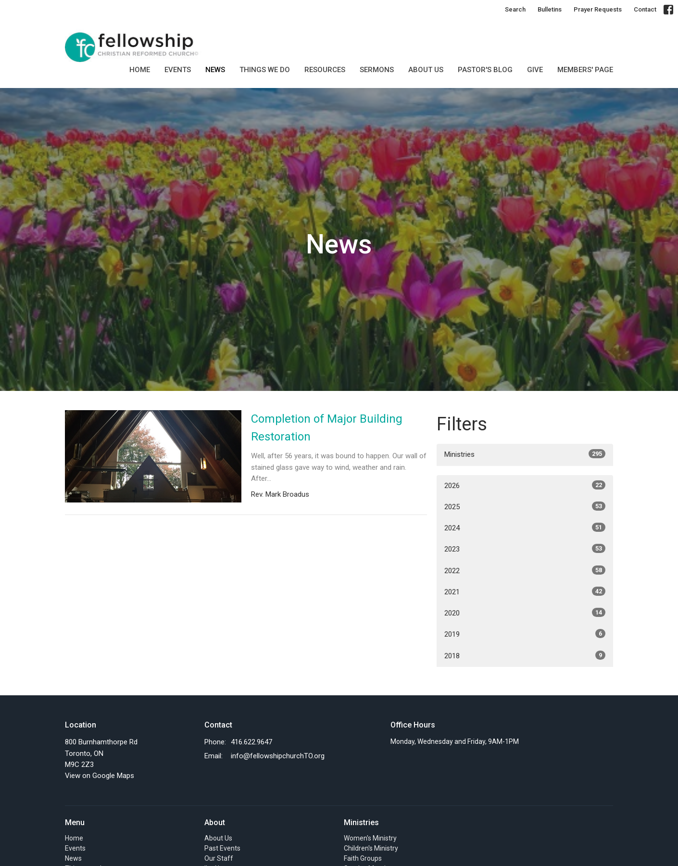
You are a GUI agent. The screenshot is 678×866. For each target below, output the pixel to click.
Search (515, 9)
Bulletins (550, 9)
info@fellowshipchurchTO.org (278, 756)
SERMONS (377, 69)
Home (139, 69)
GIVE (535, 69)
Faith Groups (363, 858)
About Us (425, 69)
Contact (645, 9)
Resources (324, 69)
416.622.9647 (251, 742)
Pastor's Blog (485, 69)
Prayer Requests (598, 9)
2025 (524, 506)
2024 (524, 527)
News (215, 69)
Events (177, 69)
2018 (524, 655)
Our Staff (218, 858)
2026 (524, 485)
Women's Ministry (370, 838)
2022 (524, 570)
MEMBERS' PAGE (585, 69)
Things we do (264, 69)
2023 (524, 548)
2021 (524, 591)
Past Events (222, 848)
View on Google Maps (99, 775)
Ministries (524, 454)
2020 (524, 612)
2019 (524, 634)
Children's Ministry (371, 848)
